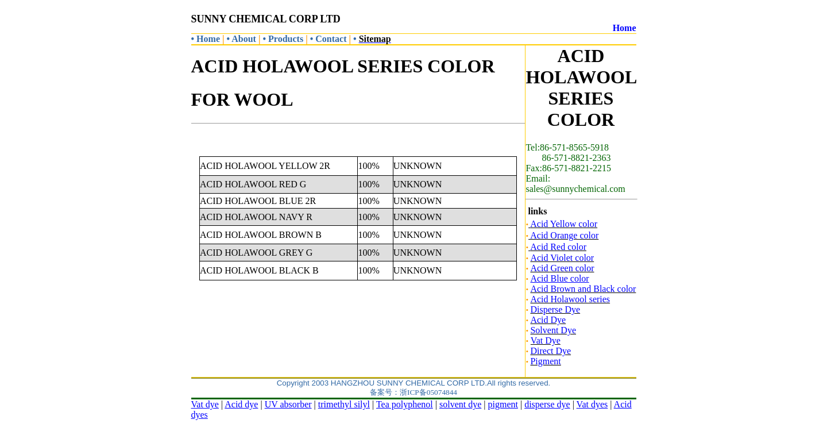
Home (624, 28)
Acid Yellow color (563, 224)
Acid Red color (558, 247)
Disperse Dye (555, 309)
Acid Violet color (562, 258)
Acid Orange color (563, 235)
